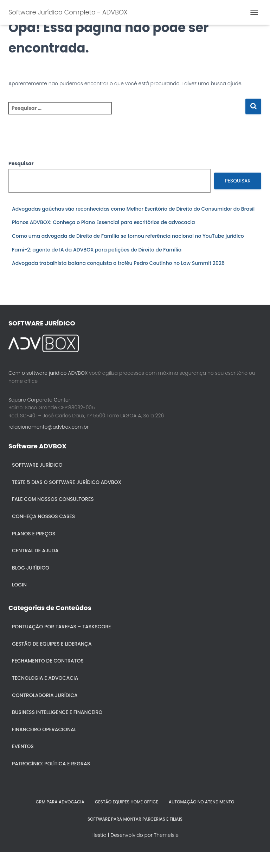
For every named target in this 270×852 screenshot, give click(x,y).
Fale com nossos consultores (53, 499)
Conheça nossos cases (43, 516)
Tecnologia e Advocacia (45, 678)
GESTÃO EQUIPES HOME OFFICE (126, 802)
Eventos (23, 746)
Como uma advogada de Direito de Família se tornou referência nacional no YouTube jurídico (128, 236)
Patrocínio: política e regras (51, 763)
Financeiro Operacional (44, 729)
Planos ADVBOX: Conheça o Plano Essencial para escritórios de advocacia (103, 222)
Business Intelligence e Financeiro (57, 712)
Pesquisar (21, 163)
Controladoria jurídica (45, 695)
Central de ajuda (35, 550)
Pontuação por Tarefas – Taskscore (61, 626)
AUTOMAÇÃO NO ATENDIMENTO (201, 802)
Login (19, 584)
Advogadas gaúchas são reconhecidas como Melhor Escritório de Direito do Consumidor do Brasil (133, 208)
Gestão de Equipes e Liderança (52, 643)
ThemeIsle (166, 835)
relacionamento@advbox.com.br (48, 426)
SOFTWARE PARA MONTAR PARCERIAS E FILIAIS (135, 819)
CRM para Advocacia (60, 802)
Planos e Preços (33, 533)
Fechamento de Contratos (48, 660)
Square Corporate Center (39, 399)
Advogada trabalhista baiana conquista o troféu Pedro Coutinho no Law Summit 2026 (118, 263)
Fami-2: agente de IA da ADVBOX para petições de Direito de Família (96, 249)
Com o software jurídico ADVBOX (48, 373)
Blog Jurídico (30, 567)
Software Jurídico (37, 464)
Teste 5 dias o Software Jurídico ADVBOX (66, 482)
